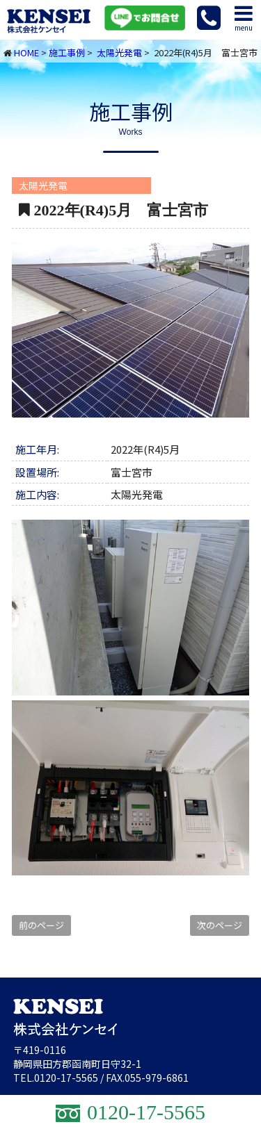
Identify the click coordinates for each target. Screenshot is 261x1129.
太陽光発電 (119, 52)
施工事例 (67, 52)
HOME (26, 52)
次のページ (219, 925)
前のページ (41, 925)
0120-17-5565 (66, 1078)
